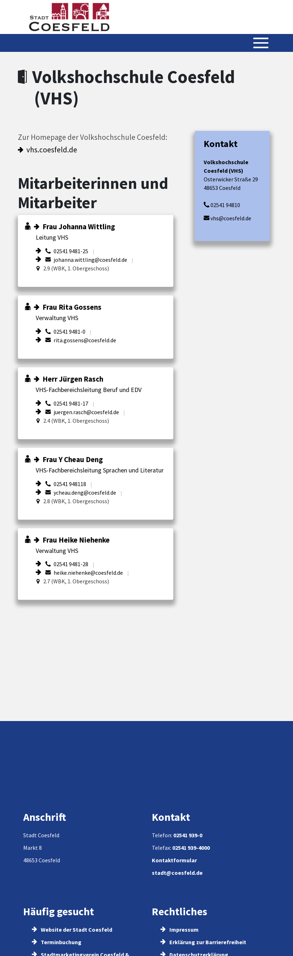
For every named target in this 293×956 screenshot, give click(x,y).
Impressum (179, 929)
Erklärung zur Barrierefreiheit (203, 942)
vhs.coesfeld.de (51, 150)
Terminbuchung (56, 942)
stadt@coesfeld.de (177, 872)
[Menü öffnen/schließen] (261, 43)
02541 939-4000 (191, 847)
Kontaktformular (174, 860)
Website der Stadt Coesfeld (72, 929)
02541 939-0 (187, 835)
